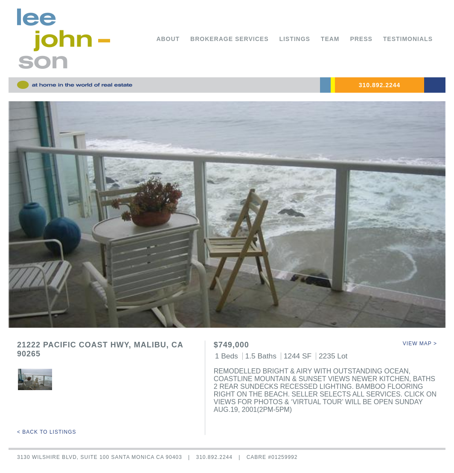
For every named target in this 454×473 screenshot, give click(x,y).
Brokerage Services (229, 38)
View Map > (420, 344)
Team (330, 38)
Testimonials (408, 38)
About (168, 38)
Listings (294, 38)
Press (361, 38)
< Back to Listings (46, 432)
